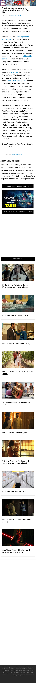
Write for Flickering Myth (22, 619)
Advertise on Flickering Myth (21, 623)
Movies (22, 574)
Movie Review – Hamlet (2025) (15, 433)
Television (22, 577)
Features (21, 590)
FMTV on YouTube (21, 610)
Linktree (22, 646)
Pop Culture (22, 571)
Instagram (22, 635)
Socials (22, 626)
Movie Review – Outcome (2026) (16, 344)
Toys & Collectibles (21, 587)
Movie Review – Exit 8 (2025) (14, 491)
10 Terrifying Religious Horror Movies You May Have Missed (15, 286)
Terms (21, 649)
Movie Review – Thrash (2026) (15, 315)
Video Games (21, 584)
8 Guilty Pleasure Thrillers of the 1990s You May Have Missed (16, 462)
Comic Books (22, 580)
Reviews (21, 596)
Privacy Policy (21, 655)
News (22, 593)
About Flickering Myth (22, 616)
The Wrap (15, 72)
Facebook (22, 629)
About (21, 613)
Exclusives (22, 607)
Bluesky (22, 642)
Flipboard (22, 639)
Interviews (22, 603)
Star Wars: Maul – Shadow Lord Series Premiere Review (16, 551)
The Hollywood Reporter (16, 81)
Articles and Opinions (22, 600)
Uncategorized (17, 154)
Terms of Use (22, 652)
